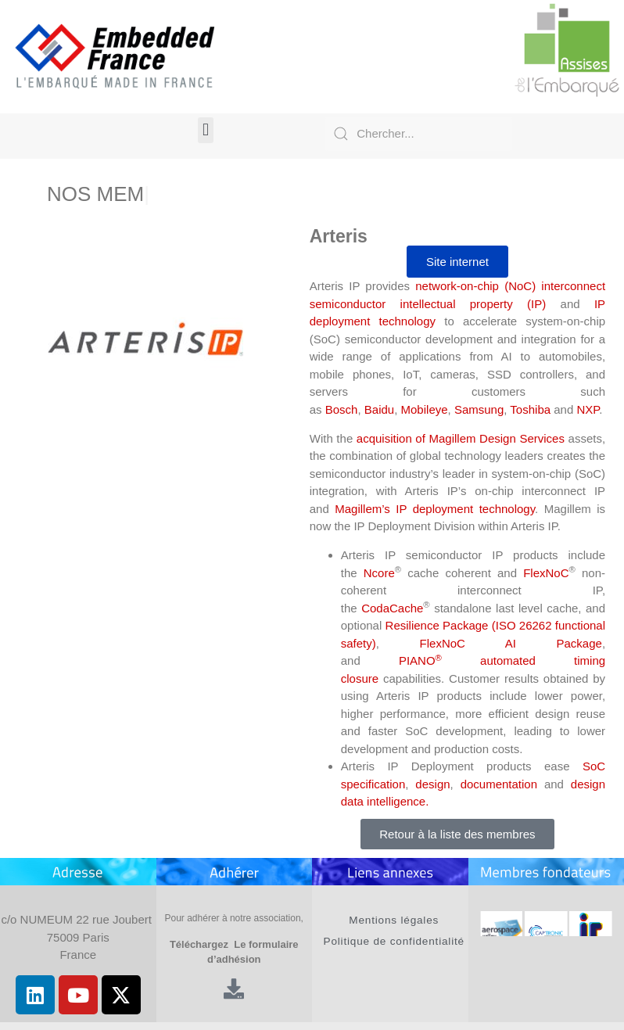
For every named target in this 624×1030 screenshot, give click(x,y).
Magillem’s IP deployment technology (435, 508)
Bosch (341, 409)
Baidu (379, 409)
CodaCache (392, 608)
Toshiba (530, 409)
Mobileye (424, 409)
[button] (205, 130)
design (432, 784)
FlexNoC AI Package (511, 643)
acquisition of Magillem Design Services (461, 438)
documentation (499, 784)
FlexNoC (545, 573)
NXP (587, 409)
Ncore (379, 573)
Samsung (479, 409)
